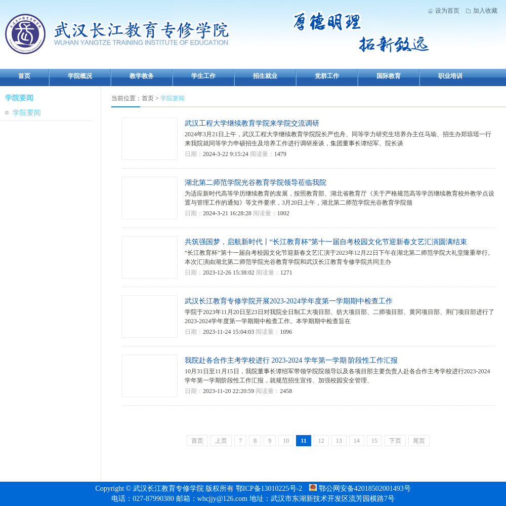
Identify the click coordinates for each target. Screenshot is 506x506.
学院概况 (80, 76)
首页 (24, 76)
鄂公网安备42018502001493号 (359, 488)
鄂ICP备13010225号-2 (270, 488)
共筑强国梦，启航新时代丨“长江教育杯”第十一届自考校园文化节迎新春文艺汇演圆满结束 (326, 242)
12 (321, 440)
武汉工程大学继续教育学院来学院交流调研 (252, 123)
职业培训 (450, 76)
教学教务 (142, 76)
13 (339, 440)
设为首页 (447, 10)
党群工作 (327, 76)
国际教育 (388, 76)
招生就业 (265, 76)
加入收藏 (485, 10)
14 (357, 440)
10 (286, 440)
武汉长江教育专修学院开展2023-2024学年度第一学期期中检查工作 (289, 301)
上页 (221, 440)
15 (374, 440)
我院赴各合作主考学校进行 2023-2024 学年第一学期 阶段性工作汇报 (291, 360)
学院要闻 (27, 112)
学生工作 (203, 76)
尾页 (419, 440)
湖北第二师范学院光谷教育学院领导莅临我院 (255, 182)
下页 (395, 440)
